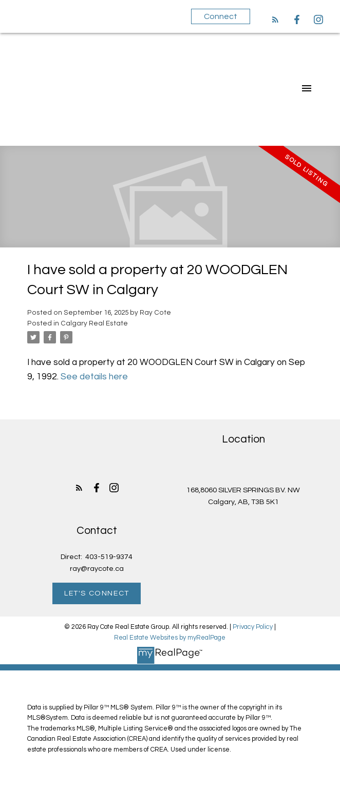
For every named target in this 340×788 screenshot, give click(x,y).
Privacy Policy (253, 627)
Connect (220, 16)
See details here (94, 376)
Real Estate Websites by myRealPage (169, 638)
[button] (275, 19)
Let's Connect (96, 593)
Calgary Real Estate (94, 323)
